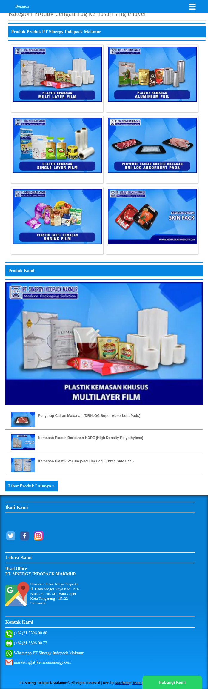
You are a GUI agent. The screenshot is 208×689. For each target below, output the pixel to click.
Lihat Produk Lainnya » (31, 486)
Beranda (22, 6)
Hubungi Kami (172, 682)
